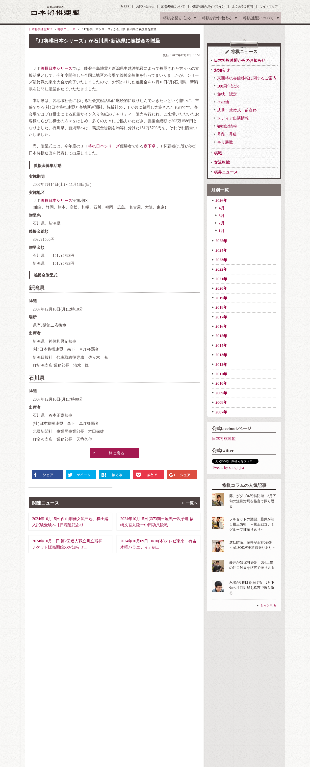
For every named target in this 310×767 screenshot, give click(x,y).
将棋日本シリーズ (56, 68)
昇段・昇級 (227, 134)
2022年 (221, 269)
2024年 (221, 250)
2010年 (221, 383)
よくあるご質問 (242, 6)
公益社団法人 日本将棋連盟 (55, 11)
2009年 (221, 393)
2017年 (221, 317)
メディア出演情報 (233, 118)
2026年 (221, 200)
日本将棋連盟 (224, 438)
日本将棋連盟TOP (40, 29)
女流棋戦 (222, 162)
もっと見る (268, 605)
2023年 (221, 260)
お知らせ (222, 70)
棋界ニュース (226, 172)
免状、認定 (227, 94)
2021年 (221, 279)
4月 (222, 208)
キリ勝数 (225, 142)
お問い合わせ (145, 6)
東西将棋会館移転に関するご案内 (247, 78)
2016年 (221, 326)
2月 (222, 223)
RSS (126, 6)
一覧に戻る (114, 453)
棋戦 (218, 153)
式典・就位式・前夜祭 (237, 110)
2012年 (221, 364)
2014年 (221, 345)
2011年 (221, 374)
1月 (222, 231)
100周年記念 (228, 86)
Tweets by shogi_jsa (228, 467)
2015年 (221, 336)
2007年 (221, 412)
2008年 (221, 402)
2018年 (221, 307)
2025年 (221, 241)
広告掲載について (173, 6)
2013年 (221, 355)
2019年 (221, 298)
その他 (223, 102)
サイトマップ (269, 6)
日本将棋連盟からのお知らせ (239, 60)
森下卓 (149, 146)
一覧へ (192, 503)
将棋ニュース (66, 29)
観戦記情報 (227, 126)
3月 (222, 216)
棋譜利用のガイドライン (208, 6)
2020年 (221, 288)
